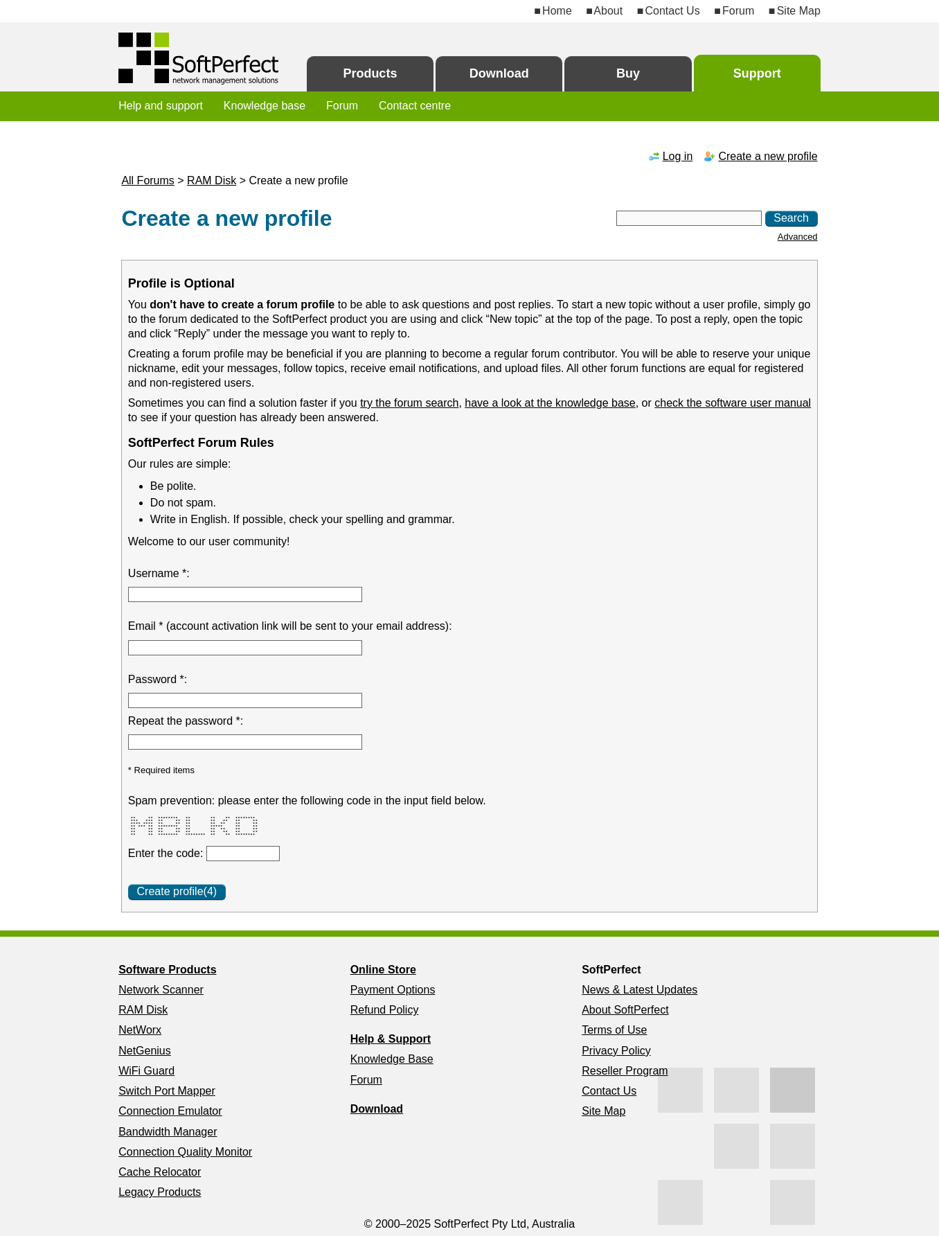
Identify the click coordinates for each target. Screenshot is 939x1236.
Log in (678, 156)
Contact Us (672, 11)
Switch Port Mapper (166, 1091)
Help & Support (390, 1039)
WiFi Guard (146, 1071)
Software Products (167, 969)
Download (499, 73)
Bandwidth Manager (167, 1132)
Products (370, 73)
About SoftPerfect (625, 1010)
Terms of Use (614, 1030)
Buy (628, 73)
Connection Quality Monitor (185, 1152)
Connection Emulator (170, 1111)
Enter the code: (167, 853)
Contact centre (415, 106)
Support (757, 73)
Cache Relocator (159, 1172)
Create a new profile (767, 156)
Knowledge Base (391, 1059)
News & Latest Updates (639, 990)
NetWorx (139, 1030)
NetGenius (144, 1051)
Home (557, 11)
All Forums (147, 180)
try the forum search (409, 403)
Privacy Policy (616, 1051)
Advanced (798, 236)
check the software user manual (732, 403)
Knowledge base (264, 106)
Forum (738, 11)
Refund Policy (384, 1010)
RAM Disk (211, 180)
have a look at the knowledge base (550, 403)
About (608, 11)
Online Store (383, 969)
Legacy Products (159, 1192)
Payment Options (393, 990)
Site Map (799, 11)
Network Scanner (161, 990)
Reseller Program (625, 1071)
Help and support (160, 106)
